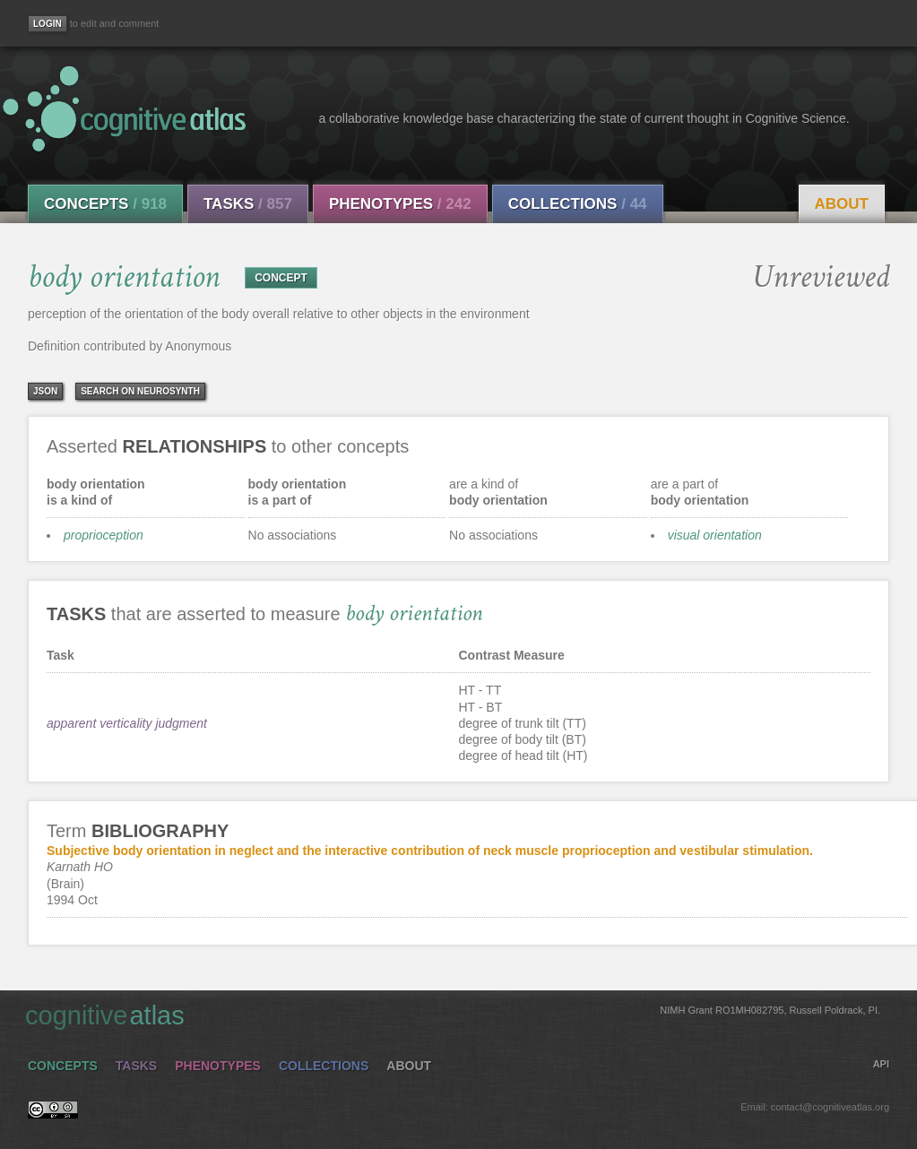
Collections (577, 203)
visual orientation (715, 535)
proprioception (103, 535)
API (881, 1063)
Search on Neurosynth (140, 391)
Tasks (247, 203)
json (45, 391)
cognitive (452, 1014)
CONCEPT (281, 278)
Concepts (105, 203)
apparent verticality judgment (127, 723)
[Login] (47, 23)
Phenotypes (400, 203)
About (842, 203)
